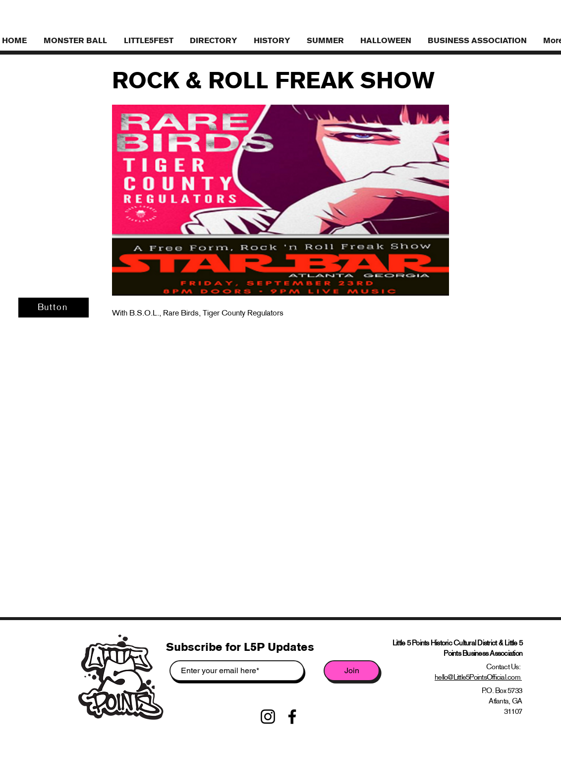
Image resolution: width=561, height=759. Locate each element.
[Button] (53, 307)
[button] (478, 40)
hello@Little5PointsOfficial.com (478, 677)
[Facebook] (292, 716)
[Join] (352, 670)
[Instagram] (268, 716)
